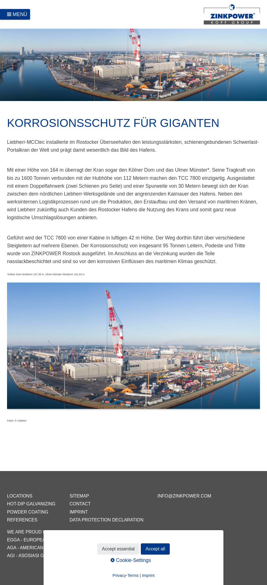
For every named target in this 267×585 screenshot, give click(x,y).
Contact (79, 503)
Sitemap (79, 496)
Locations (19, 496)
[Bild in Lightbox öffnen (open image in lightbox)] (133, 348)
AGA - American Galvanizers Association (56, 547)
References (22, 519)
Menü (20, 14)
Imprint (78, 512)
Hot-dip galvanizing (31, 503)
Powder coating (27, 512)
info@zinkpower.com (184, 496)
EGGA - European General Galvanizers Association (70, 539)
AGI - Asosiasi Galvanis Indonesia (47, 555)
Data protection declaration (106, 519)
